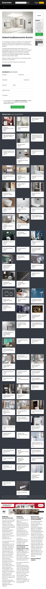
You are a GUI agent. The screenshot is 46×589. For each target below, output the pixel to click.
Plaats (14, 85)
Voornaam (4, 74)
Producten (39, 25)
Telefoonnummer (6, 90)
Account (36, 2)
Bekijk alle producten (23, 496)
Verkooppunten (39, 27)
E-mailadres (5, 95)
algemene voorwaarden (20, 100)
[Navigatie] (3, 7)
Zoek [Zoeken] (28, 2)
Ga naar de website (39, 31)
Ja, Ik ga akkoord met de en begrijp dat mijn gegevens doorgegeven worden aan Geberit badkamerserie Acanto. (17, 102)
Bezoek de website (6, 65)
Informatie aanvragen (18, 107)
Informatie (39, 23)
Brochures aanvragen (39, 34)
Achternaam (21, 74)
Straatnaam (4, 79)
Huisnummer (26, 79)
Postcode (4, 85)
